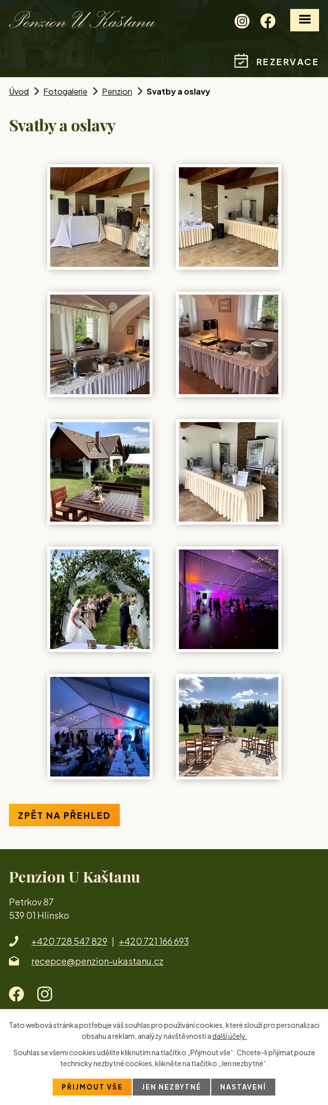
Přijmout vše (89, 1086)
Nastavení (246, 1086)
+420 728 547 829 (69, 941)
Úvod (19, 91)
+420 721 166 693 (154, 941)
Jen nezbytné (171, 1086)
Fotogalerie (65, 91)
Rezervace (288, 61)
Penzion (117, 91)
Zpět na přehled (64, 815)
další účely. (229, 1035)
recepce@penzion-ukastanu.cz (97, 961)
